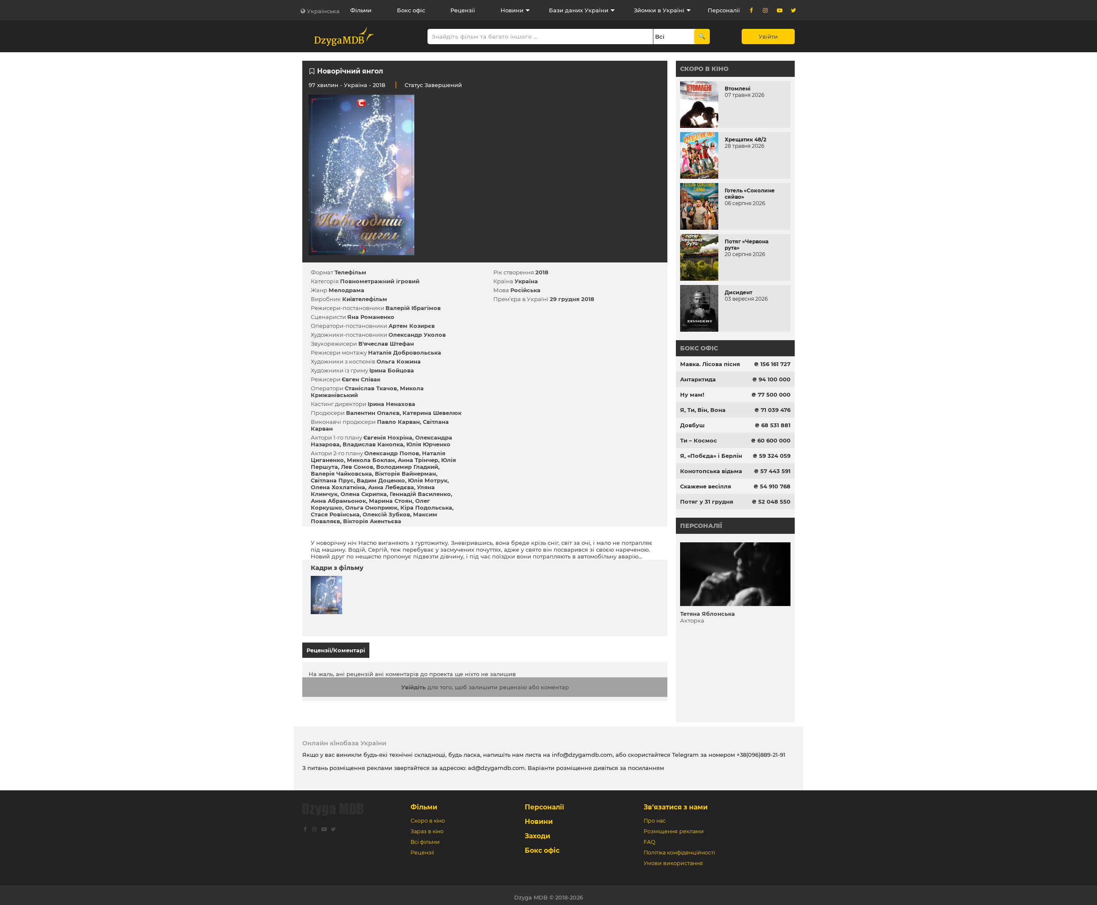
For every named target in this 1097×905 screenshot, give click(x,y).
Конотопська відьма (711, 471)
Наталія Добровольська (404, 352)
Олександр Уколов (417, 334)
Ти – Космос (698, 440)
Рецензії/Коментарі (336, 650)
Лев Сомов (357, 466)
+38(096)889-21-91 (761, 750)
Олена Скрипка (363, 494)
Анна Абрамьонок (338, 500)
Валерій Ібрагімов (413, 307)
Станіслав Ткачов (371, 388)
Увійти (768, 36)
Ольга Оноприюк (371, 507)
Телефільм (350, 272)
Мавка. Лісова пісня (710, 364)
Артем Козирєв (411, 325)
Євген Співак (361, 379)
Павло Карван (398, 421)
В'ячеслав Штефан (386, 343)
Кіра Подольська (426, 507)
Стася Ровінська (335, 514)
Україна (355, 85)
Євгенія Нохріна (387, 437)
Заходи (537, 832)
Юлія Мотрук (427, 480)
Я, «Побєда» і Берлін (711, 455)
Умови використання (673, 859)
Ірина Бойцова (391, 370)
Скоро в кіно (704, 69)
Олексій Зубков (386, 514)
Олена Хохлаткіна (338, 487)
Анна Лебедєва (391, 487)
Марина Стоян (390, 500)
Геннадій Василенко (420, 494)
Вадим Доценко (381, 480)
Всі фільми (425, 838)
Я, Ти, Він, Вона (703, 409)
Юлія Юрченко (428, 444)
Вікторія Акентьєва (372, 521)
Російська (525, 290)
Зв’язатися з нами (676, 803)
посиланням (646, 763)
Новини (512, 10)
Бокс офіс (411, 10)
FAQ (649, 838)
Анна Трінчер (418, 460)
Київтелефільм (364, 299)
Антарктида (698, 379)
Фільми (360, 10)
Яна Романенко (370, 316)
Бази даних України (578, 10)
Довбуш (692, 425)
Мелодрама (346, 290)
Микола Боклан (371, 460)
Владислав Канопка (373, 444)
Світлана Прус (332, 480)
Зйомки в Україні (659, 10)
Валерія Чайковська (341, 473)
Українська (323, 11)
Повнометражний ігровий (379, 281)
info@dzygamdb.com (581, 750)
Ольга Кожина (399, 361)
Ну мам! (692, 394)
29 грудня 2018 (572, 299)
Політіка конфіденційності (679, 848)
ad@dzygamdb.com (496, 763)
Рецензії (462, 10)
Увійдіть (413, 682)
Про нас (655, 816)
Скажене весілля (705, 486)
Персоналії (724, 10)
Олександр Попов (391, 453)
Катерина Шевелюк (431, 412)
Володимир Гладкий (407, 466)
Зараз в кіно (427, 827)
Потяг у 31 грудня (706, 501)
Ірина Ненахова (391, 403)
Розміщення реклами (674, 827)
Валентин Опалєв (372, 412)
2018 (541, 272)
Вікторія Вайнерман (405, 473)
